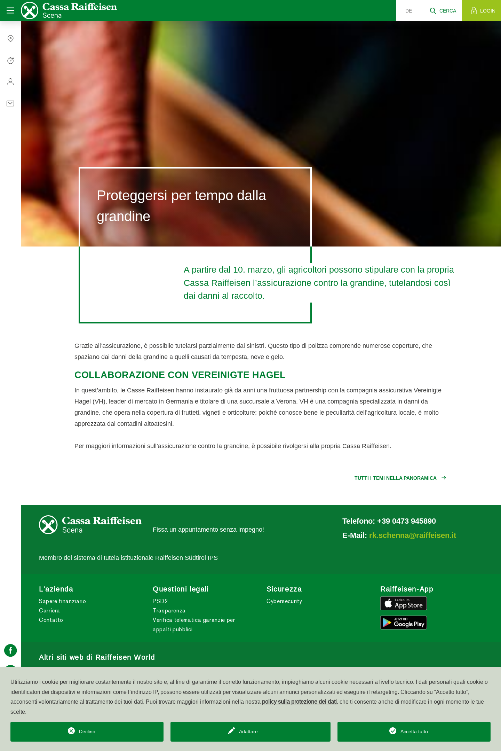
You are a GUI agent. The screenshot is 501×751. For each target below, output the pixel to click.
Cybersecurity (284, 601)
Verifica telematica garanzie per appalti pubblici (194, 625)
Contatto (51, 620)
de (408, 11)
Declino (87, 731)
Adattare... (250, 731)
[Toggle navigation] (10, 10)
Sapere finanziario (62, 601)
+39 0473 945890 (406, 520)
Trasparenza (169, 610)
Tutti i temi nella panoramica (396, 478)
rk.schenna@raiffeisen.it (412, 535)
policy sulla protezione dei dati (299, 701)
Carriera (49, 610)
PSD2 (160, 601)
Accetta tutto (414, 731)
